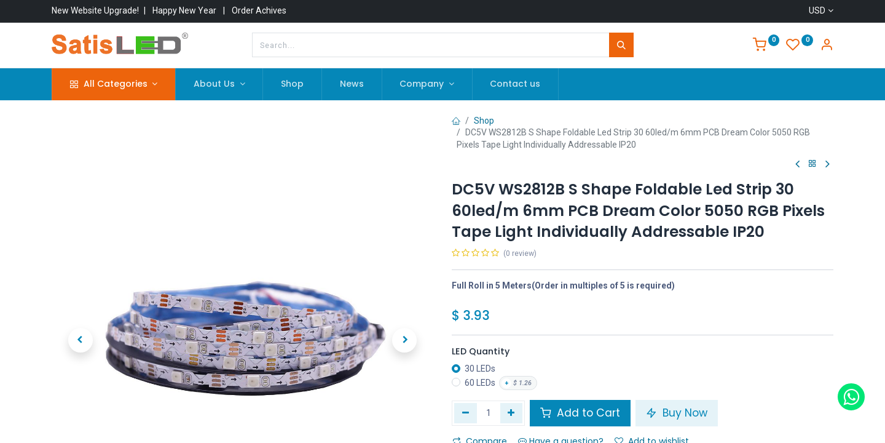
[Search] (621, 45)
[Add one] (511, 413)
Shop (484, 121)
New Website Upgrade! (95, 10)
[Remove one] (465, 413)
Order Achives (259, 10)
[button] (80, 281)
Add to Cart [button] (580, 412)
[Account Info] (826, 46)
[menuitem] (292, 84)
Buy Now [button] (676, 412)
